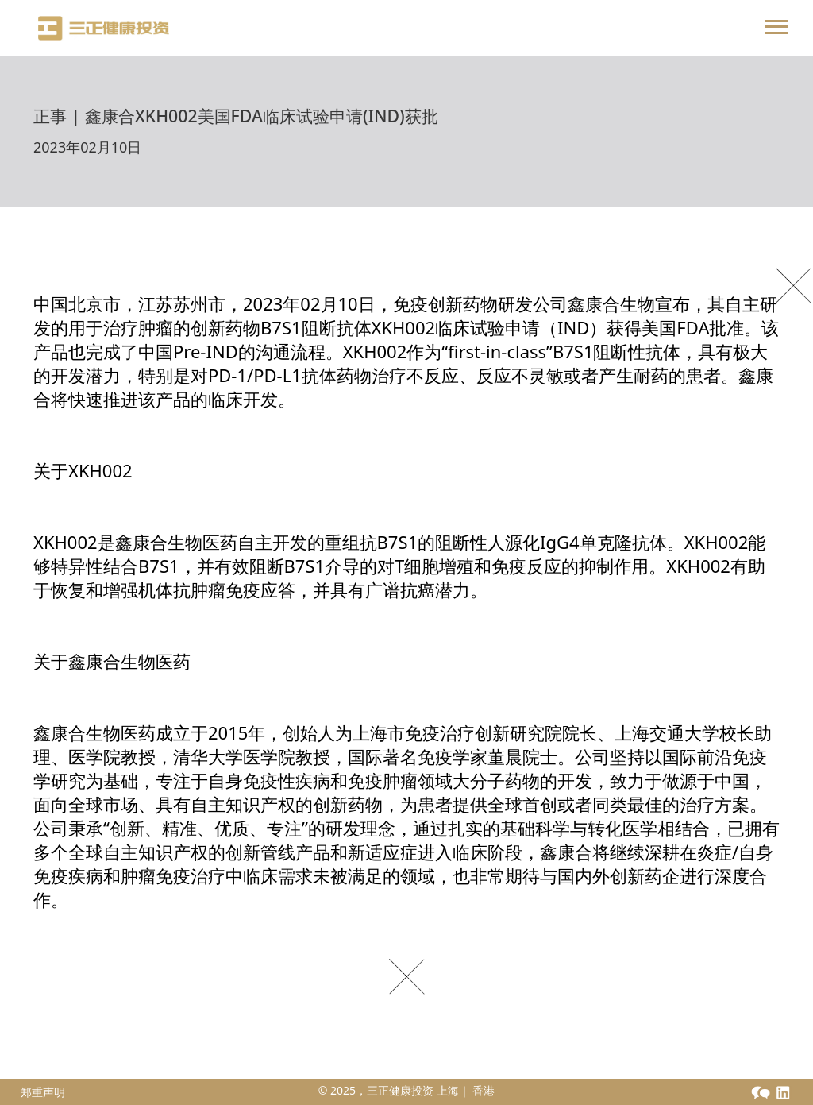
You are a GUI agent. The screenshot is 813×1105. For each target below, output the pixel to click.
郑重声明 (43, 1091)
